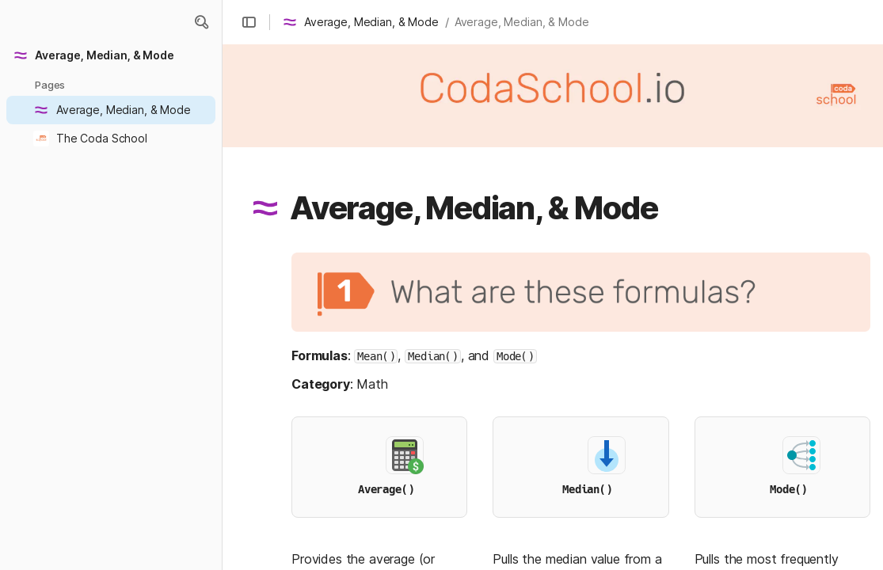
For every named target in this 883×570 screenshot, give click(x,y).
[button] (249, 22)
